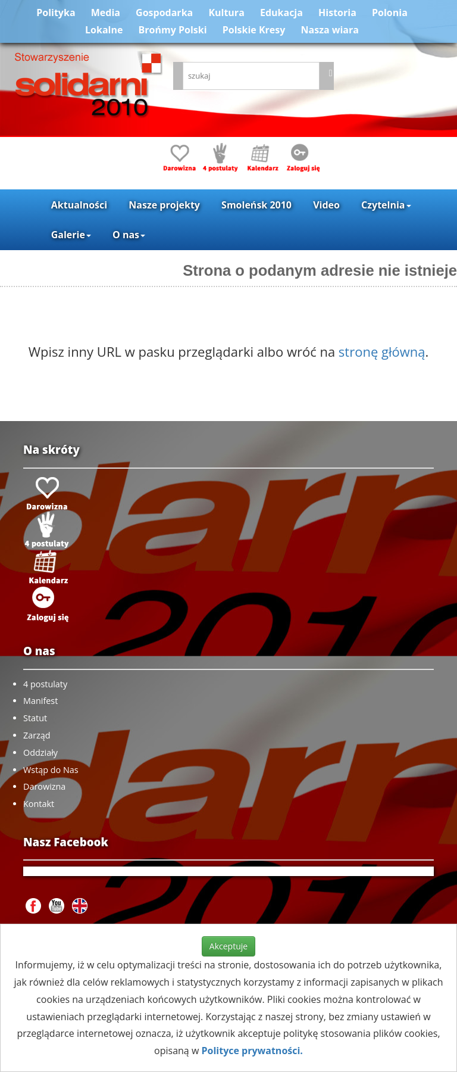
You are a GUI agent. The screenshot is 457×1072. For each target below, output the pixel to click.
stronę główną (382, 351)
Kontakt (38, 803)
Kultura (226, 12)
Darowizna (44, 786)
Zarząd (37, 735)
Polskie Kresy (254, 29)
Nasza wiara (330, 29)
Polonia (390, 12)
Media (105, 12)
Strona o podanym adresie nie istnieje (320, 270)
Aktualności (79, 204)
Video (326, 204)
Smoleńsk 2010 (256, 204)
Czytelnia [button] (386, 204)
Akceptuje (228, 946)
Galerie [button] (71, 234)
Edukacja (281, 12)
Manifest (40, 700)
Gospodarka (164, 12)
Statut (35, 718)
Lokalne (104, 29)
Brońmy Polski (173, 29)
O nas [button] (128, 234)
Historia (337, 12)
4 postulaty (45, 684)
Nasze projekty (164, 204)
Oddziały (40, 752)
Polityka (55, 12)
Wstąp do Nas (51, 769)
